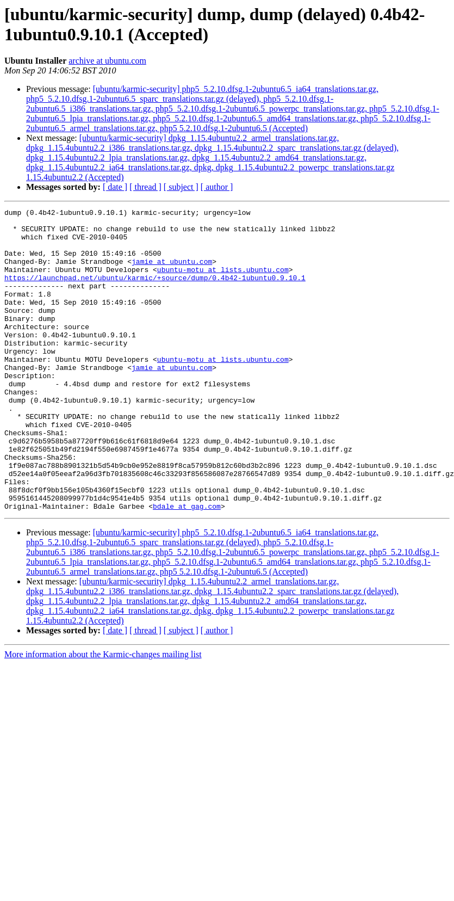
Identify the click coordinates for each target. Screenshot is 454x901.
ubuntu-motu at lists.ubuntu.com (223, 282)
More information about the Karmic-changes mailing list (103, 714)
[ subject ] (181, 187)
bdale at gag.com (187, 566)
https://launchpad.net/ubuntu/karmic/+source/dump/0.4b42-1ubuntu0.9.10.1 (155, 292)
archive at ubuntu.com (107, 60)
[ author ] (217, 187)
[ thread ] (145, 187)
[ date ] (115, 187)
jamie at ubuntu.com (172, 272)
